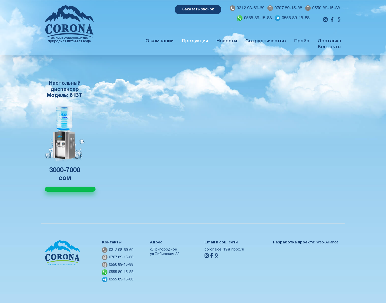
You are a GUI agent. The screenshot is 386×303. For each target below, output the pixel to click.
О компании (159, 41)
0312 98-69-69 (250, 8)
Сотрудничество (265, 41)
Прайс (301, 41)
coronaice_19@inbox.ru (224, 249)
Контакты (329, 47)
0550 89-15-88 (326, 8)
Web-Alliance (327, 242)
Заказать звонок (198, 9)
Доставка (329, 41)
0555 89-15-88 (258, 18)
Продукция (195, 41)
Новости (226, 41)
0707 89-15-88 (288, 8)
